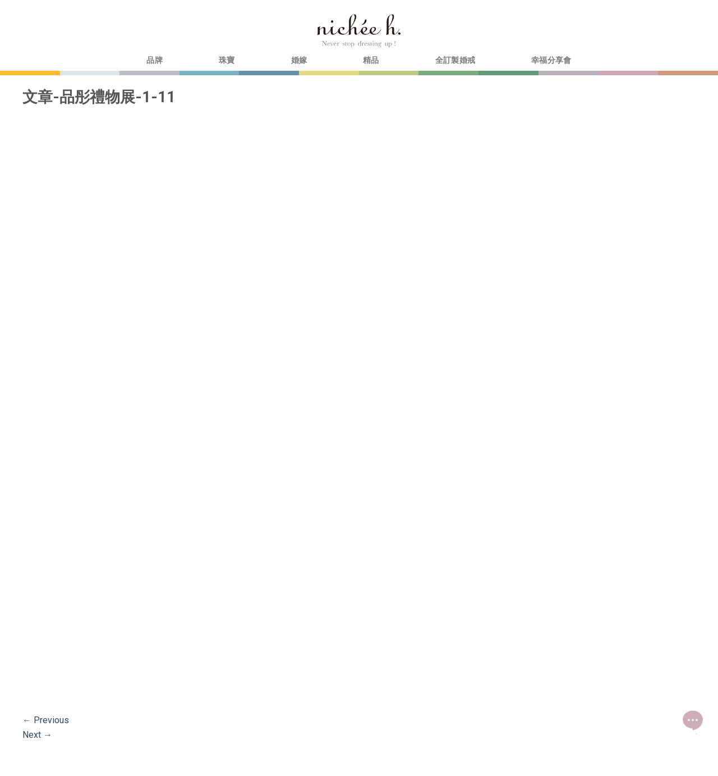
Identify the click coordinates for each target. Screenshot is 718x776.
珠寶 (227, 60)
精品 (371, 60)
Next (37, 734)
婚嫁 (299, 60)
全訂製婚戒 (455, 60)
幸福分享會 (551, 60)
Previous (45, 720)
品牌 (154, 60)
